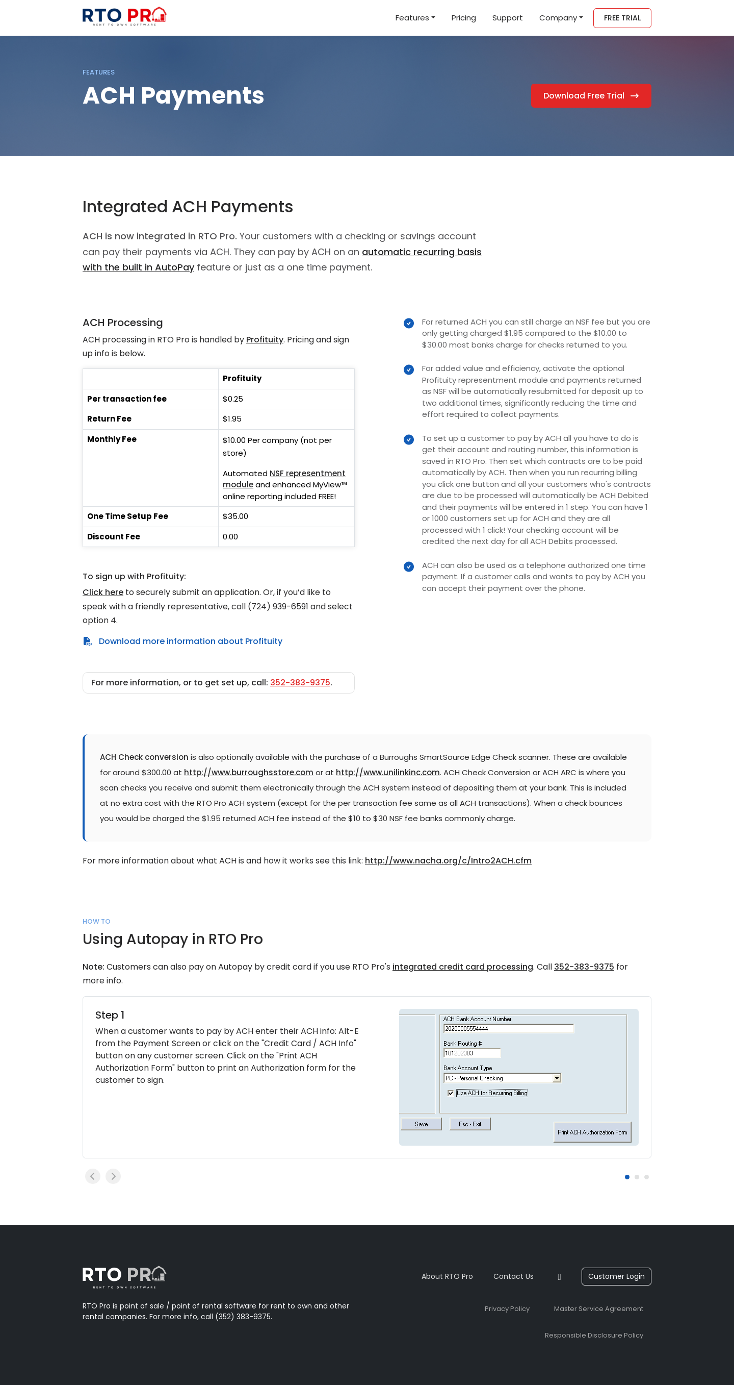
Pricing (464, 17)
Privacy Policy (507, 1309)
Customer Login (616, 1276)
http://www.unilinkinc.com (388, 772)
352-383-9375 (300, 682)
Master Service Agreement (598, 1309)
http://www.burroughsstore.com (248, 772)
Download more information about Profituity (182, 641)
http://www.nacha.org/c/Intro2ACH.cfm (448, 861)
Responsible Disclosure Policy (594, 1335)
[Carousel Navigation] (352, 1176)
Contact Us (513, 1276)
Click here (103, 592)
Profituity (264, 339)
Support (507, 17)
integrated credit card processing (462, 967)
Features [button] (412, 17)
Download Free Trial (591, 96)
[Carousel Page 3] (646, 1177)
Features (99, 72)
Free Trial (622, 18)
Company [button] (558, 17)
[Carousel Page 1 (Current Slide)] (627, 1177)
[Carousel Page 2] (637, 1177)
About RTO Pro (447, 1276)
